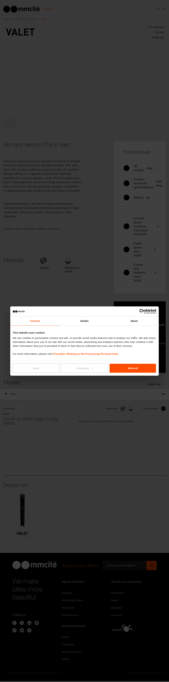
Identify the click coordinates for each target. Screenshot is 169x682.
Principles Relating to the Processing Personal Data (85, 353)
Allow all (133, 368)
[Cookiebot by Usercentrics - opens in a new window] (141, 311)
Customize (84, 368)
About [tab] (134, 321)
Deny (36, 368)
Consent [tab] (35, 321)
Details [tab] (84, 321)
